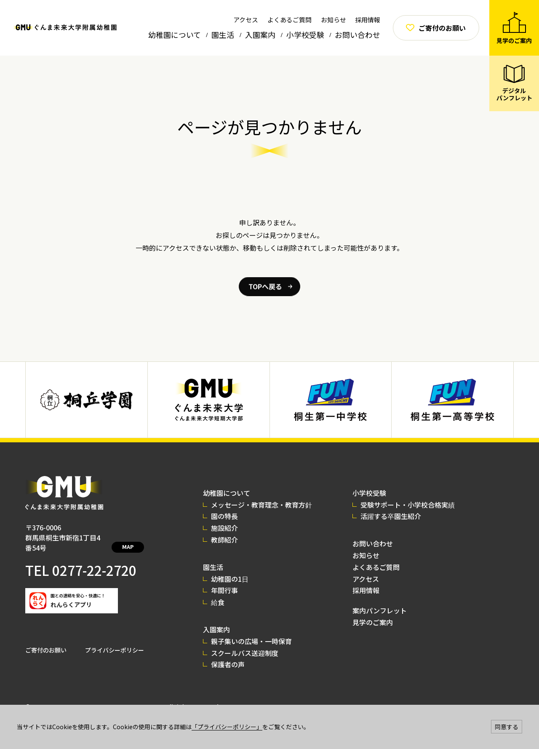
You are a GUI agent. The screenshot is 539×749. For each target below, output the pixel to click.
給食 (222, 602)
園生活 (222, 34)
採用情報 (367, 19)
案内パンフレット (384, 610)
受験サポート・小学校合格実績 (412, 505)
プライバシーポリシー (114, 640)
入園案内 (260, 34)
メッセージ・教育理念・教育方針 (265, 505)
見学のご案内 (377, 622)
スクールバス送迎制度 (249, 653)
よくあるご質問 (289, 19)
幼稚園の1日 (234, 579)
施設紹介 (228, 528)
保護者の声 (232, 664)
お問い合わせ (357, 34)
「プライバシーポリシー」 (227, 726)
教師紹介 (228, 540)
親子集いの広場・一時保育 (255, 641)
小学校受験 (305, 34)
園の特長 (228, 516)
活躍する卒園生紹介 (395, 516)
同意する (506, 726)
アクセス (245, 19)
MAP (138, 538)
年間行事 (228, 590)
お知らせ (333, 19)
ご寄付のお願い (46, 640)
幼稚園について (174, 34)
